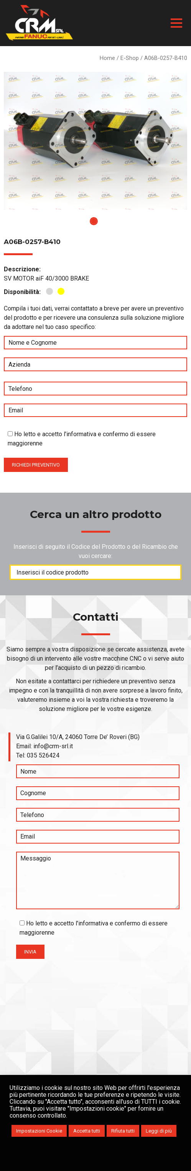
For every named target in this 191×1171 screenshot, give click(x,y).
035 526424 (43, 755)
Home (107, 58)
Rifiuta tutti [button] (123, 1131)
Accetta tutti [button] (86, 1131)
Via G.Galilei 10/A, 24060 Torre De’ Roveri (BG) (78, 737)
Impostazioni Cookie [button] (39, 1131)
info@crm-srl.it (53, 746)
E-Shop (129, 58)
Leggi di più (159, 1131)
